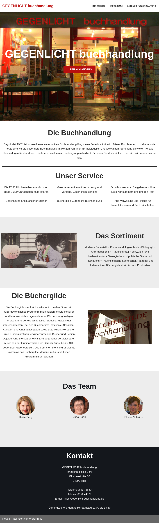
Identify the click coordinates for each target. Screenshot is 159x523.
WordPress (35, 518)
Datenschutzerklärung (141, 6)
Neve (5, 518)
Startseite (98, 6)
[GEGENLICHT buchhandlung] (27, 6)
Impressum (116, 6)
